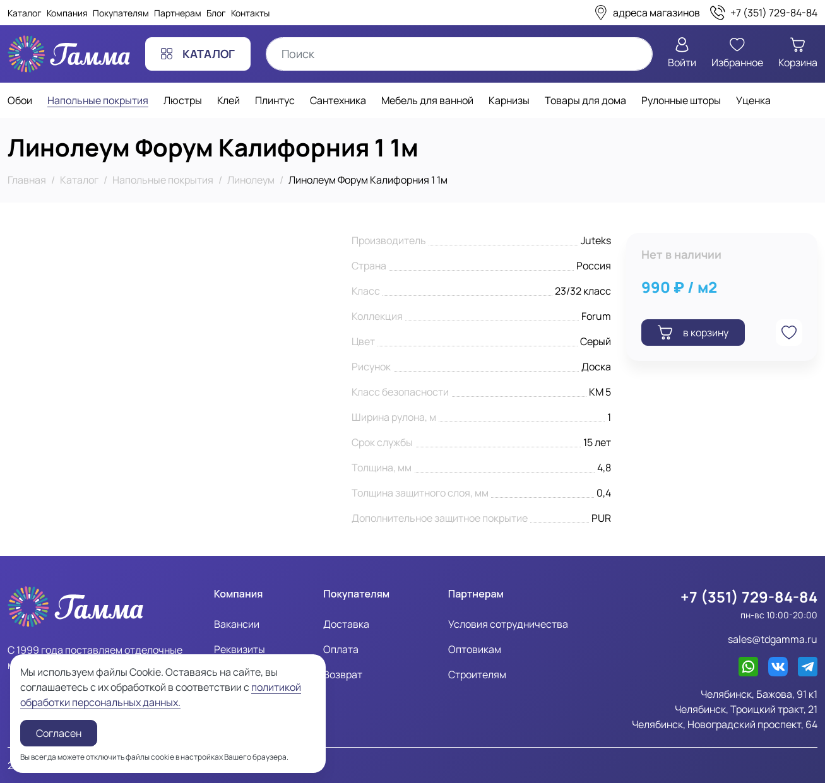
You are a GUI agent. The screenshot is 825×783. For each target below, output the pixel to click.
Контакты (250, 13)
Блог (216, 13)
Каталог (25, 13)
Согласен (58, 733)
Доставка (346, 624)
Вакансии (236, 624)
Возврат (342, 674)
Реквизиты (239, 649)
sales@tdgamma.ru (772, 639)
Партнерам (177, 13)
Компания (67, 13)
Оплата (341, 649)
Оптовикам (474, 649)
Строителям (477, 674)
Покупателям (121, 13)
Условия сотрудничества (508, 624)
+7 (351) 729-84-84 (748, 597)
